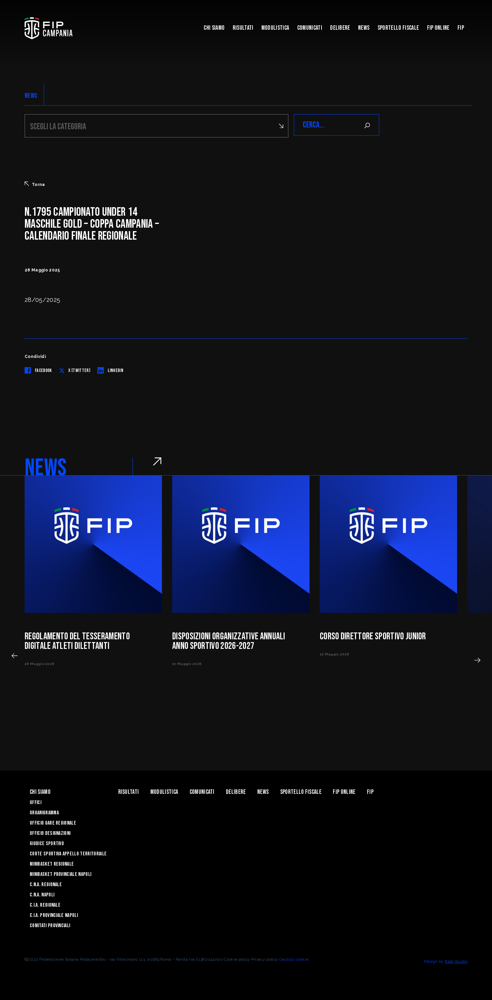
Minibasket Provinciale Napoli (60, 873)
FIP (460, 27)
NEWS (31, 96)
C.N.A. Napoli (42, 894)
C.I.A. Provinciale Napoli (54, 914)
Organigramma (44, 812)
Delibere (340, 27)
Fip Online (438, 27)
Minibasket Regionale (52, 863)
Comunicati (309, 27)
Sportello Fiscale (398, 27)
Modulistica (275, 27)
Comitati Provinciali (50, 924)
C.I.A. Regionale (45, 904)
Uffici (35, 801)
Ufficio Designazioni (50, 832)
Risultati (243, 27)
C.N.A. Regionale (46, 883)
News (363, 27)
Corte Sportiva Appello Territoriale (68, 853)
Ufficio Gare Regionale (53, 822)
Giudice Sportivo (47, 842)
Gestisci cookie (294, 958)
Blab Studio (456, 960)
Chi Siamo (214, 27)
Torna (35, 183)
